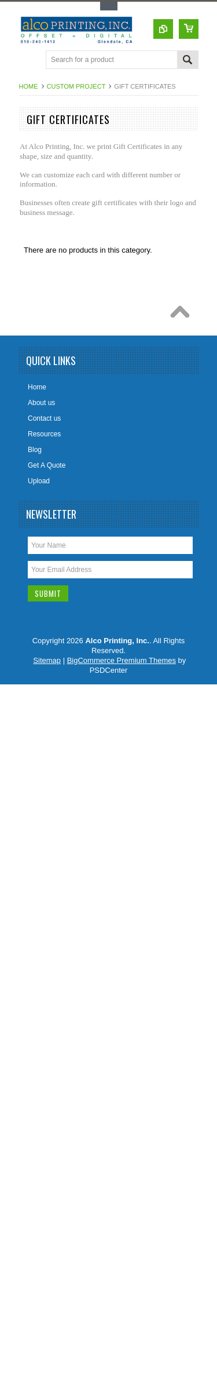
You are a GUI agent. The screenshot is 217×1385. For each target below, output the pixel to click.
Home (28, 86)
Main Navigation (29, 60)
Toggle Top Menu (108, 6)
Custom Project (76, 86)
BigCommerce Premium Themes (121, 660)
